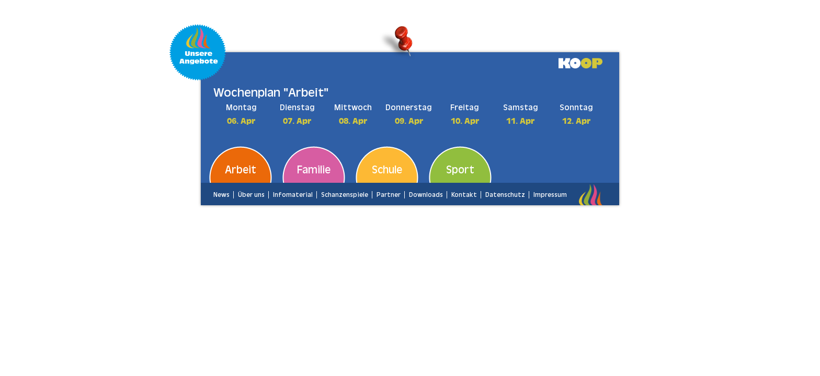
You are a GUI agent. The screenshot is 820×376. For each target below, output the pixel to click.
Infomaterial (293, 194)
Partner (389, 194)
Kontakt (464, 194)
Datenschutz (505, 194)
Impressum (550, 194)
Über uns (251, 194)
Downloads (426, 194)
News (221, 194)
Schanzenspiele (344, 194)
